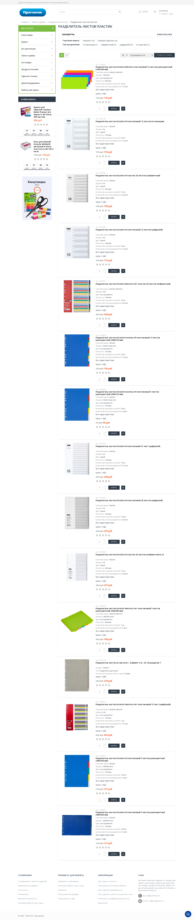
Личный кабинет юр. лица (71, 885)
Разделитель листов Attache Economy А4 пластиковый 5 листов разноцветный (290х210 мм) (127, 393)
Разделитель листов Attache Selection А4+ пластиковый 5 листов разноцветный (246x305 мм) (128, 609)
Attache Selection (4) (107, 40)
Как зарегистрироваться (110, 890)
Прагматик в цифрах (28, 885)
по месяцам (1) (90, 44)
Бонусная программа (68, 894)
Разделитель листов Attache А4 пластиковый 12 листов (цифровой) (129, 230)
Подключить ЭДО (66, 898)
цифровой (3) (126, 44)
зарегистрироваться (60, 2)
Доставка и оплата (107, 881)
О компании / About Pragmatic (32, 881)
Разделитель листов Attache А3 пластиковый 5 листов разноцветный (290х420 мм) (130, 759)
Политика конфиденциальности (113, 898)
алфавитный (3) (108, 44)
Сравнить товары (164, 55)
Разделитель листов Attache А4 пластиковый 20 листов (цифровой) (129, 500)
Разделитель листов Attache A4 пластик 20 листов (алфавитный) (128, 175)
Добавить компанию (68, 881)
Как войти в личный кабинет (112, 885)
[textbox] (82, 11)
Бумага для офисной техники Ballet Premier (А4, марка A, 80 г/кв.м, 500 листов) (43, 112)
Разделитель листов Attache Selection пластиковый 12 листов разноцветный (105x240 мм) (134, 68)
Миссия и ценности (27, 898)
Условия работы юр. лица (30, 903)
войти (46, 2)
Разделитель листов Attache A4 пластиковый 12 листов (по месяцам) (130, 121)
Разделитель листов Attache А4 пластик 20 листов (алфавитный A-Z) (130, 554)
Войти (143, 11)
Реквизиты (23, 894)
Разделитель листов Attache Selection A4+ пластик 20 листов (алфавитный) (133, 284)
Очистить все (164, 34)
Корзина (163, 11)
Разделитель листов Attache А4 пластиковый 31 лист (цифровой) (128, 446)
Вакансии (103, 903)
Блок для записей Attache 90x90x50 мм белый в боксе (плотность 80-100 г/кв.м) (44, 147)
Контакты (23, 890)
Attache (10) (89, 40)
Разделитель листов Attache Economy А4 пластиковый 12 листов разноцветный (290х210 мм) (128, 338)
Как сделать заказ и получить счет (115, 894)
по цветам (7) (142, 44)
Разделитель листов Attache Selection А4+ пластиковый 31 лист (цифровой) (133, 704)
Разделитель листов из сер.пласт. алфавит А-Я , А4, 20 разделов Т (128, 663)
